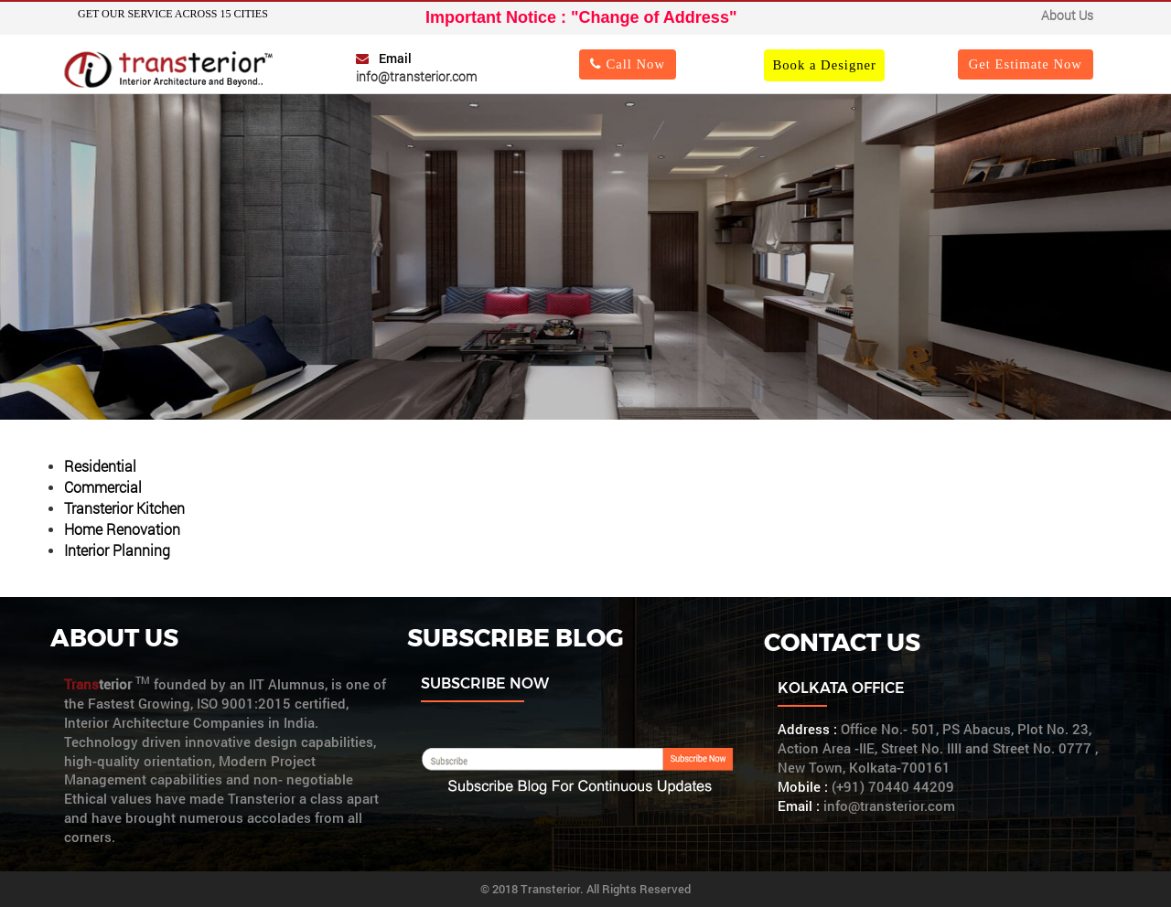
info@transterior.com (416, 76)
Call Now (627, 64)
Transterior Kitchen (124, 508)
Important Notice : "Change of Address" (580, 17)
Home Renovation (122, 529)
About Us (1067, 15)
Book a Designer (824, 65)
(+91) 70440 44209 (893, 786)
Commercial (103, 486)
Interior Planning (117, 550)
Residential (100, 465)
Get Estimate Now (1025, 64)
